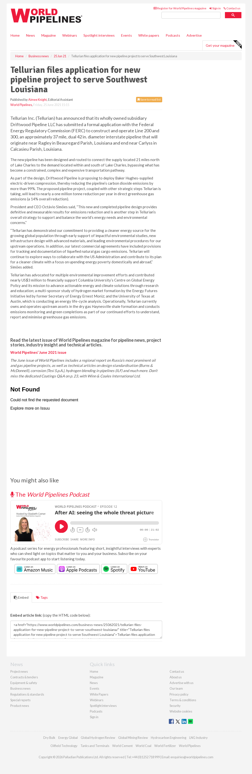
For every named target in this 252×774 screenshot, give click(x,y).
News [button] (30, 35)
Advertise (194, 35)
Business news (20, 688)
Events (126, 35)
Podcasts (173, 35)
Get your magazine (223, 45)
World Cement (122, 746)
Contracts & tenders (24, 677)
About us (176, 677)
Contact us (232, 8)
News (94, 683)
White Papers (99, 694)
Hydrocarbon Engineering (168, 738)
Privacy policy (179, 694)
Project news (19, 671)
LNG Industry (198, 738)
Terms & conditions (183, 700)
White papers (148, 35)
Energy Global (68, 738)
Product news (19, 706)
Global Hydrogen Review (98, 738)
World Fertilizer (165, 746)
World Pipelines (21, 105)
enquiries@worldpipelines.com (192, 757)
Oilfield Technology (64, 746)
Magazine (48, 35)
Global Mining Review (133, 738)
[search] (190, 15)
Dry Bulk (49, 738)
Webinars (69, 35)
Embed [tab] (21, 597)
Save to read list (149, 99)
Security (175, 706)
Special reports (20, 700)
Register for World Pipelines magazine (180, 8)
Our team (176, 688)
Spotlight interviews (99, 35)
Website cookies (181, 711)
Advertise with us (181, 683)
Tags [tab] (42, 597)
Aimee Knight (37, 100)
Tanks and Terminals (94, 746)
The (49, 494)
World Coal (143, 746)
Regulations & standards (27, 694)
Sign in (215, 8)
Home (15, 35)
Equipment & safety (23, 683)
